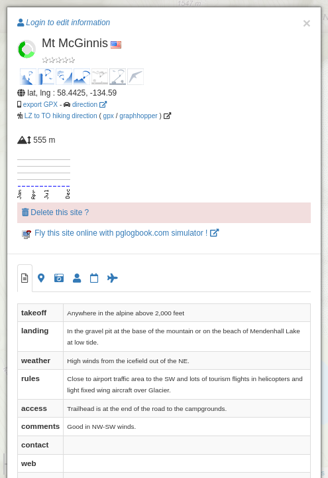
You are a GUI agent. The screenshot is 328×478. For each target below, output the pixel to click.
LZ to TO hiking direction (60, 116)
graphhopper (138, 116)
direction (89, 104)
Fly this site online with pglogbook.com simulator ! (120, 233)
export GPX (40, 104)
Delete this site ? (55, 212)
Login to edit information (63, 22)
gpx (108, 116)
